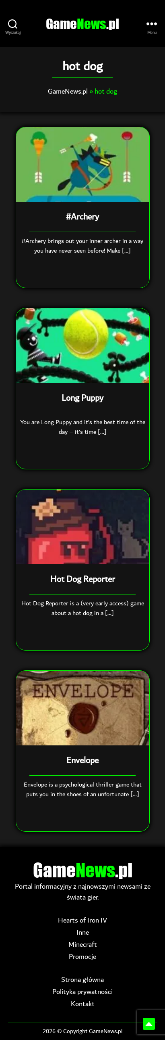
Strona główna (82, 980)
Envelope (82, 760)
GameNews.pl (68, 91)
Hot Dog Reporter (82, 579)
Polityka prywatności (82, 992)
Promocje (82, 957)
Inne (82, 932)
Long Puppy (82, 398)
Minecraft (82, 944)
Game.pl (82, 23)
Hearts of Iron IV (82, 920)
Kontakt (83, 1004)
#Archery (82, 217)
